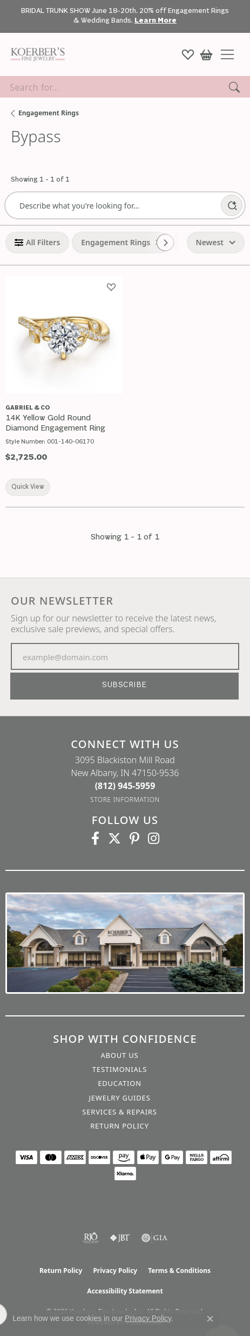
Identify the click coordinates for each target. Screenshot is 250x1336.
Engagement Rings (48, 112)
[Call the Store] (125, 786)
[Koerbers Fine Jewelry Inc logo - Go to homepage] (35, 54)
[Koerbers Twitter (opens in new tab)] (114, 838)
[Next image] (113, 334)
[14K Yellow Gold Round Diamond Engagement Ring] (64, 423)
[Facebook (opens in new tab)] (95, 838)
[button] (187, 54)
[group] (64, 334)
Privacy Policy (115, 1270)
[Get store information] (125, 799)
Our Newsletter (62, 600)
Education (119, 1083)
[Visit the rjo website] (91, 1238)
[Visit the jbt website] (120, 1238)
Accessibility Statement (125, 1291)
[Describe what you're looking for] (112, 206)
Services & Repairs (119, 1112)
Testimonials (119, 1069)
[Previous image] (14, 334)
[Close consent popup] (210, 1319)
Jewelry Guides (119, 1098)
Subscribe (124, 685)
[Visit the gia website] (154, 1238)
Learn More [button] (155, 21)
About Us (119, 1055)
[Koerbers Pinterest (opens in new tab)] (134, 838)
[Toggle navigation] (231, 54)
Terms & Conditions (179, 1270)
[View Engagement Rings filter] (115, 242)
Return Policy (119, 1126)
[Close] (237, 16)
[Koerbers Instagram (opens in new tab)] (153, 838)
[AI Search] (231, 205)
